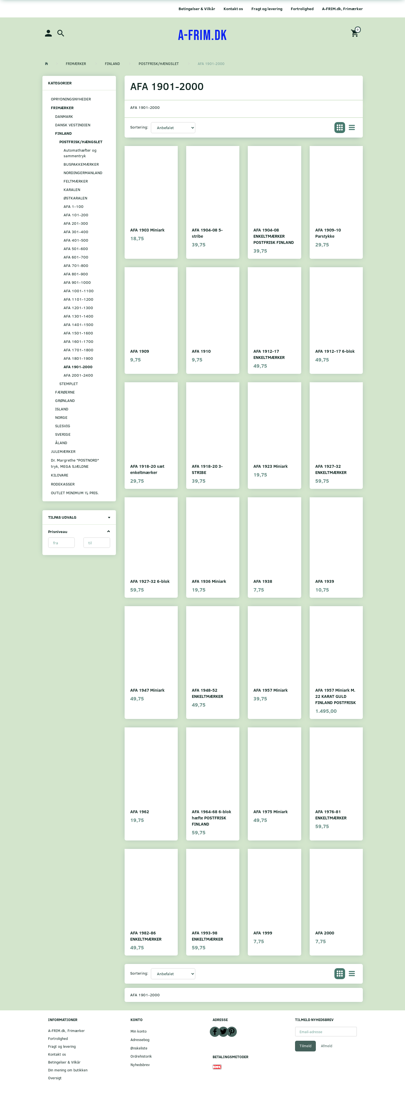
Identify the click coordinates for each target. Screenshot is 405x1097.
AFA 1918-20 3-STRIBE (207, 469)
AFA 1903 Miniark (147, 230)
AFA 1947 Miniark (147, 690)
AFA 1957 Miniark (270, 690)
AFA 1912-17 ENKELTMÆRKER (269, 354)
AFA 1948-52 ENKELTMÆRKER (207, 693)
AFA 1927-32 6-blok (150, 581)
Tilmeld (305, 1045)
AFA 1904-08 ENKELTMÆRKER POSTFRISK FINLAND (273, 236)
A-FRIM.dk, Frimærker (342, 8)
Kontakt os (233, 8)
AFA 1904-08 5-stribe (207, 233)
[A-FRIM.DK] (202, 35)
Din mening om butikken (67, 1069)
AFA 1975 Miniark (270, 811)
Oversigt (55, 1077)
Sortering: (139, 127)
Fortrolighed (302, 8)
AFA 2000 (324, 933)
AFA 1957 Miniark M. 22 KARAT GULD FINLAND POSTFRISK (335, 696)
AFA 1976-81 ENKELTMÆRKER (330, 814)
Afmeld (326, 1045)
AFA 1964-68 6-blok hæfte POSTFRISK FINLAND (211, 817)
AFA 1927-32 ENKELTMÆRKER (330, 469)
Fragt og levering (266, 8)
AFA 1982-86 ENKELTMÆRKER (145, 936)
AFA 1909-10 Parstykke (328, 233)
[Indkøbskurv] (355, 33)
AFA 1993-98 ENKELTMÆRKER (207, 936)
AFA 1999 (262, 933)
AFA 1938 (262, 581)
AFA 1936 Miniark (209, 581)
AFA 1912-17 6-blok (335, 351)
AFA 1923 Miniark (270, 466)
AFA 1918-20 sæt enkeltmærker (147, 469)
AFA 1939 (324, 581)
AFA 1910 (201, 351)
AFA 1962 (139, 811)
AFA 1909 (139, 351)
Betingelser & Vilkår (197, 8)
